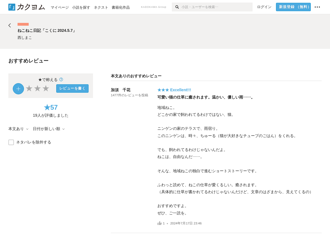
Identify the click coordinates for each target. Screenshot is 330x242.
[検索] (177, 7)
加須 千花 (120, 90)
